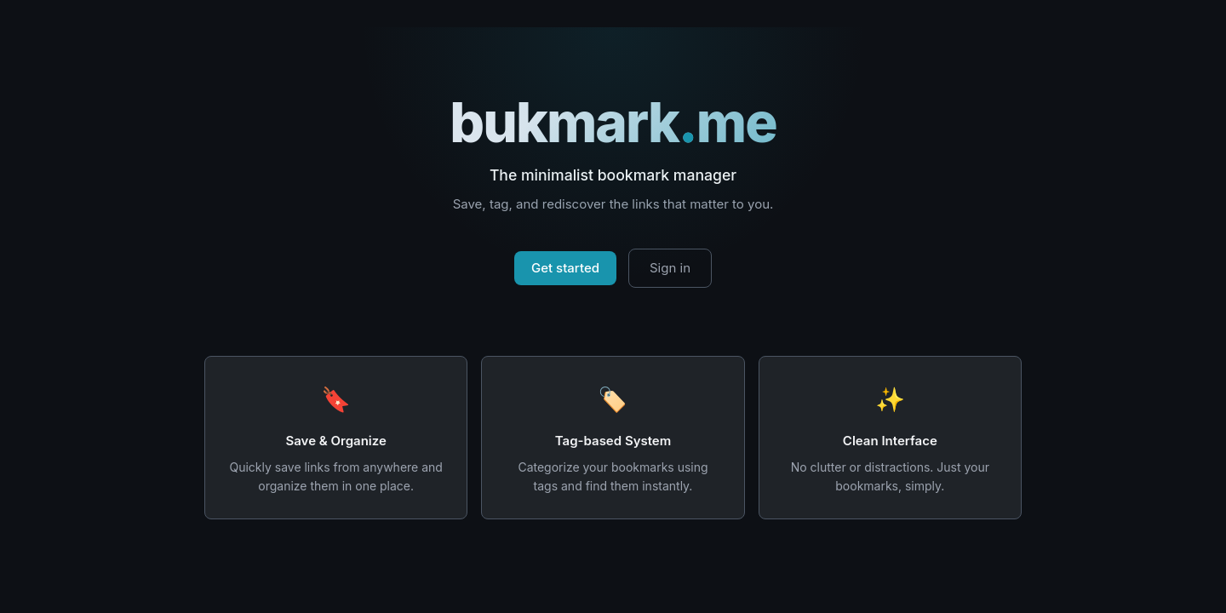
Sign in (670, 268)
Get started (565, 268)
